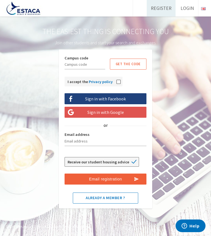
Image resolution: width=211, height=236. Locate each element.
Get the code (128, 64)
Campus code (76, 58)
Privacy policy (101, 81)
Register (161, 8)
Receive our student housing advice (98, 162)
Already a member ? (105, 197)
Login (187, 8)
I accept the (90, 81)
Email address (77, 134)
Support (56, 226)
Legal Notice (76, 226)
